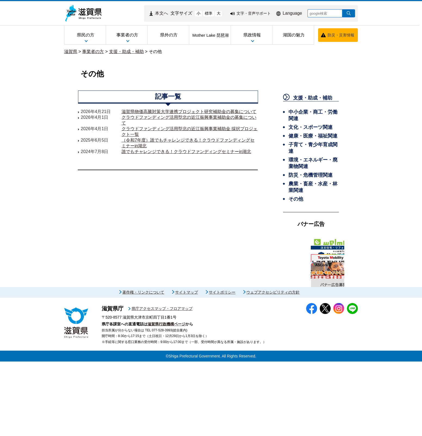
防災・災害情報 (341, 35)
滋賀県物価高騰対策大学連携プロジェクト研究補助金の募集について (189, 111)
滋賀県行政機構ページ (166, 398)
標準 (208, 13)
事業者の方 (93, 51)
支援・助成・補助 (126, 51)
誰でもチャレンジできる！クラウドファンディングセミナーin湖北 (186, 151)
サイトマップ (186, 367)
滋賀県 (70, 51)
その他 (155, 51)
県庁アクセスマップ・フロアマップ (162, 383)
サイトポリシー (222, 367)
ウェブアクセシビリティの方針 (273, 367)
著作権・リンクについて (143, 367)
